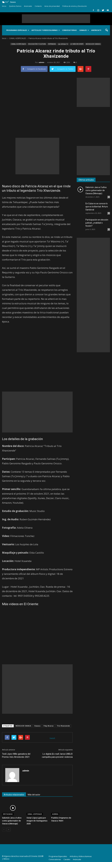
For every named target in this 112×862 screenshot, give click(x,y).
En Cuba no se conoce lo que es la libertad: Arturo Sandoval (96, 206)
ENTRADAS (52, 44)
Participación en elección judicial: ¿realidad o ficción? (96, 223)
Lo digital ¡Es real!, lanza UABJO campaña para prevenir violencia (57, 755)
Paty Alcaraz (49, 726)
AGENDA (55, 814)
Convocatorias (69, 30)
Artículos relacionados (14, 794)
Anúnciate (28, 6)
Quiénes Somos (15, 6)
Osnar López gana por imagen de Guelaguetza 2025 (37, 821)
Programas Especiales (17, 30)
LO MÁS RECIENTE (76, 44)
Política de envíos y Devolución (74, 6)
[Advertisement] (56, 18)
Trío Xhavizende (63, 726)
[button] (106, 30)
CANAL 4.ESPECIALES (18, 44)
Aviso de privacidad (52, 6)
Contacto (38, 6)
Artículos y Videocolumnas (46, 30)
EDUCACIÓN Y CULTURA (37, 44)
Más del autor (34, 794)
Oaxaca (37, 726)
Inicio (4, 6)
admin (41, 62)
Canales (84, 30)
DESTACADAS (8, 814)
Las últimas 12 (63, 44)
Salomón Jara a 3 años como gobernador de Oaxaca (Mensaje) (11, 821)
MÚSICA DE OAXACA (93, 44)
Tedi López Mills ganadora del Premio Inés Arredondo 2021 (16, 755)
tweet (52, 738)
